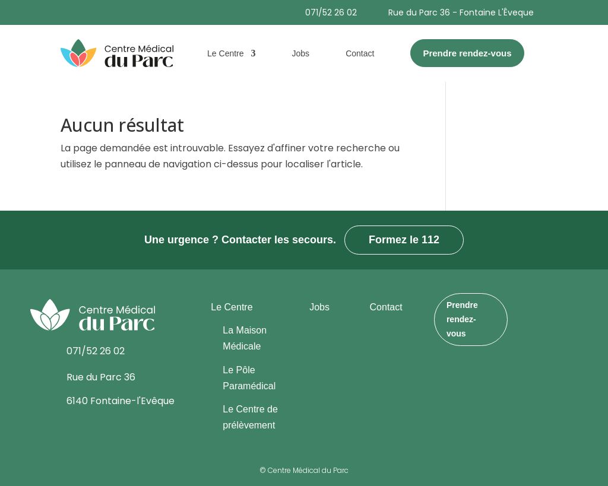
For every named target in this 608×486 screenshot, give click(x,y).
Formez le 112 (404, 240)
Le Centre (225, 53)
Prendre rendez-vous (462, 319)
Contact (360, 53)
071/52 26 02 (331, 12)
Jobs (301, 53)
